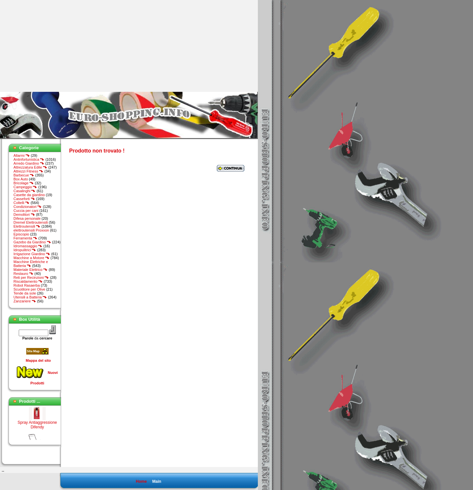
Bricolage (23, 183)
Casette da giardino (29, 195)
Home (141, 481)
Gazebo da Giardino (32, 242)
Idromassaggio (27, 246)
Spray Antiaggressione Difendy (37, 425)
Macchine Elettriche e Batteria (30, 264)
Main (156, 481)
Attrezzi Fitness (28, 171)
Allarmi (21, 155)
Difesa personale (27, 218)
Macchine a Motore (31, 258)
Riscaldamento (28, 281)
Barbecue (23, 175)
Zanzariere (24, 301)
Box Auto (20, 179)
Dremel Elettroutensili (30, 222)
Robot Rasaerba (26, 285)
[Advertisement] (55, 46)
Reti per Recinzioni (31, 277)
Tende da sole (24, 293)
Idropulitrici (24, 250)
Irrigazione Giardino (31, 254)
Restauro (23, 274)
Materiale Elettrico (30, 270)
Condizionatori (27, 207)
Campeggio (25, 187)
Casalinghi (24, 191)
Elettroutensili (26, 226)
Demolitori (24, 214)
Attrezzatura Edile (30, 167)
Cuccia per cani (25, 211)
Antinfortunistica (28, 159)
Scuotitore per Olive (29, 289)
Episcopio (21, 234)
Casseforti (24, 199)
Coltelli (21, 203)
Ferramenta (25, 238)
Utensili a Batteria (30, 297)
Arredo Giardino (28, 163)
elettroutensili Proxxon (31, 230)
